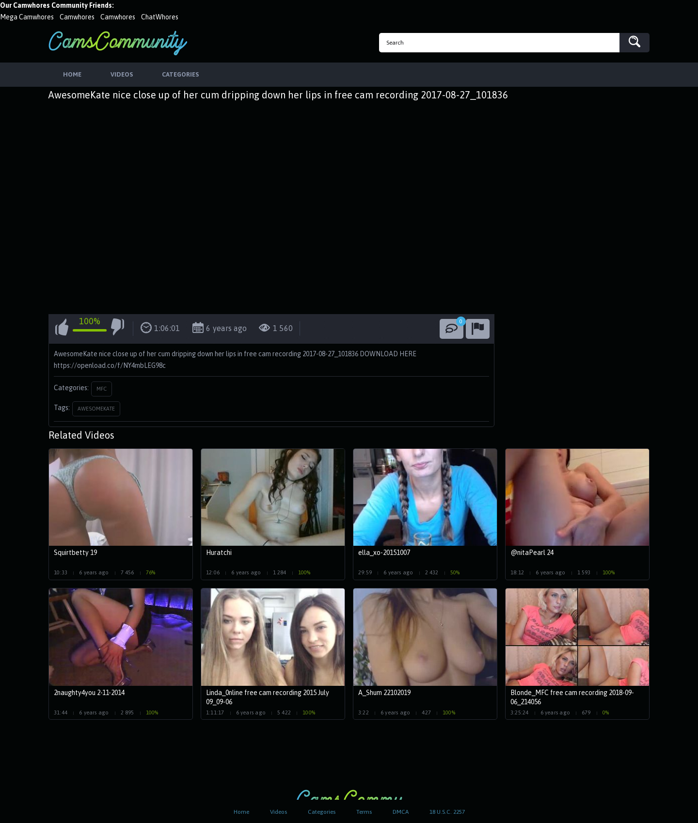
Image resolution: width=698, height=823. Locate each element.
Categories (321, 811)
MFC (101, 389)
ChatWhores (159, 17)
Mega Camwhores (27, 17)
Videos (278, 811)
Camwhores (77, 17)
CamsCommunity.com (117, 43)
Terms (364, 811)
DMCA (401, 811)
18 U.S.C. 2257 (447, 811)
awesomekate (96, 409)
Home (241, 811)
